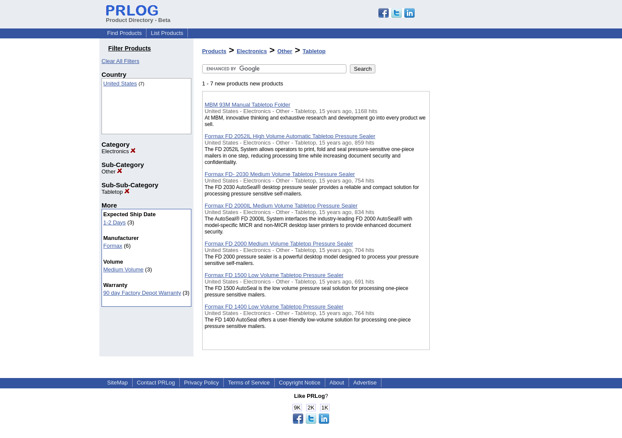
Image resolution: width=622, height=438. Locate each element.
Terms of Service (249, 382)
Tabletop (116, 192)
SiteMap (117, 382)
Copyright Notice (300, 382)
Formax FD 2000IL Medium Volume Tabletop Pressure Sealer (281, 205)
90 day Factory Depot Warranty (142, 293)
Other (112, 171)
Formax (112, 246)
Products (214, 51)
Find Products (124, 33)
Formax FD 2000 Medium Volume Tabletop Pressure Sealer (279, 243)
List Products (167, 33)
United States (120, 83)
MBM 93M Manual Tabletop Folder (247, 104)
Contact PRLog (156, 382)
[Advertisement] (473, 224)
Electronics (119, 151)
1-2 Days (114, 222)
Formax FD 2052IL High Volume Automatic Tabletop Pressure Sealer (290, 136)
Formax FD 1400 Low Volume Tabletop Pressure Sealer (274, 306)
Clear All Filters (120, 61)
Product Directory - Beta (138, 16)
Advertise (365, 382)
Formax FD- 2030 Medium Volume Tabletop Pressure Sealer (280, 174)
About (337, 382)
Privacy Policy (201, 382)
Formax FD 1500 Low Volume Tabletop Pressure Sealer (274, 275)
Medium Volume (123, 269)
